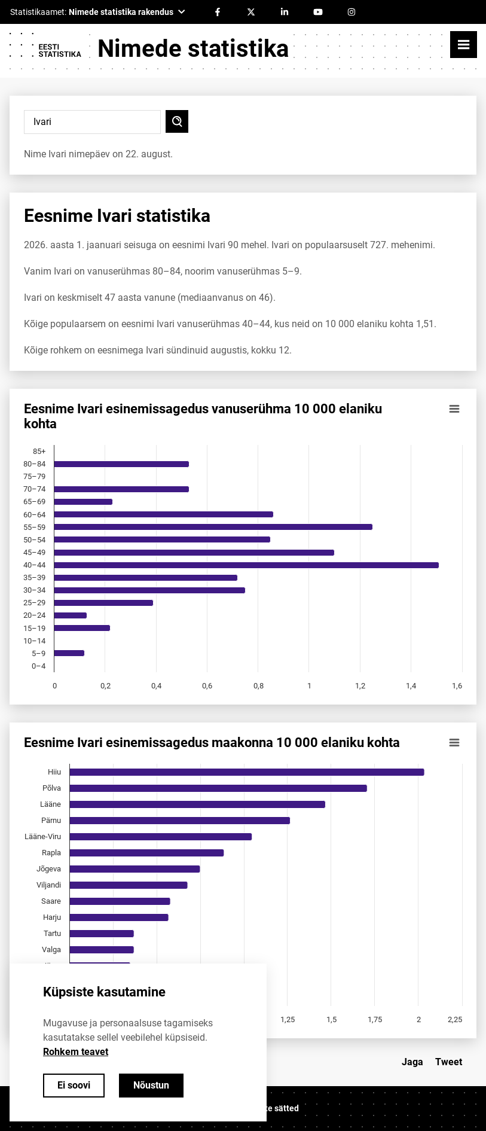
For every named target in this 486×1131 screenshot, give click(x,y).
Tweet (448, 1062)
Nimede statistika (193, 49)
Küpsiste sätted (269, 1108)
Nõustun (151, 1085)
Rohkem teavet (75, 1051)
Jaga (412, 1062)
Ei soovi (73, 1085)
